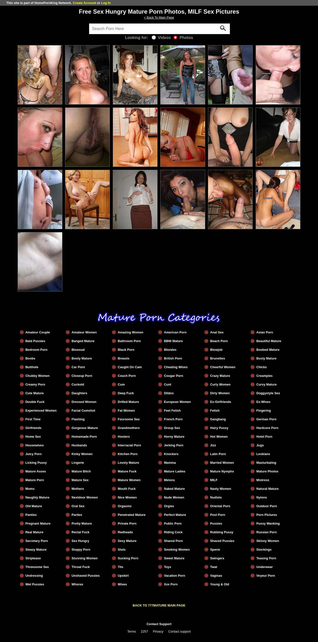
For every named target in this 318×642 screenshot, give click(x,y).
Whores (77, 584)
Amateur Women (84, 332)
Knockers (171, 454)
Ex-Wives (263, 402)
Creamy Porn (35, 384)
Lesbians (263, 454)
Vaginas (216, 575)
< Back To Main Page (159, 17)
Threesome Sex (37, 567)
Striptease (33, 558)
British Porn (173, 358)
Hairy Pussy (219, 428)
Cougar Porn (173, 376)
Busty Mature (266, 358)
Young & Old (219, 584)
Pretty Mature (82, 523)
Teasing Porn (266, 558)
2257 (144, 631)
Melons (169, 480)
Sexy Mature (127, 541)
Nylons (261, 497)
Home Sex (33, 436)
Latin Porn (218, 454)
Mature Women (129, 480)
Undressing (34, 575)
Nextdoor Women (85, 497)
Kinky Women (82, 454)
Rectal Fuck (80, 532)
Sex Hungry (80, 541)
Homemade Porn (84, 436)
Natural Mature (267, 489)
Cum (121, 384)
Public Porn (173, 523)
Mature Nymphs (222, 471)
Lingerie (78, 462)
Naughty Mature (37, 497)
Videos (161, 38)
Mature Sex (80, 480)
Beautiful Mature (268, 341)
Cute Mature (34, 393)
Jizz (213, 445)
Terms (131, 631)
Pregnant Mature (37, 523)
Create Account (84, 3)
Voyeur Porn (265, 575)
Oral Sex (78, 506)
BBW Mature (173, 341)
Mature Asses (35, 471)
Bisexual (78, 350)
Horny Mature (174, 436)
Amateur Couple (37, 332)
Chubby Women (37, 376)
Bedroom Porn (36, 350)
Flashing (78, 419)
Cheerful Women (222, 367)
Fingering (263, 410)
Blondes (170, 350)
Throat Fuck (81, 567)
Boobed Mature (267, 350)
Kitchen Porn (128, 454)
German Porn (266, 419)
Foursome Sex (129, 419)
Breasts (123, 358)
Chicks (261, 367)
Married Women (222, 462)
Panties (31, 515)
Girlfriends (33, 428)
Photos (183, 38)
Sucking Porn (128, 558)
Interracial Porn (129, 445)
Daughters (79, 393)
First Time (32, 419)
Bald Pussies (35, 341)
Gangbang (218, 419)
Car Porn (78, 367)
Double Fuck (34, 402)
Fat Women (126, 410)
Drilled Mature (128, 402)
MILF (214, 480)
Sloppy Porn (81, 549)
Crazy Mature (220, 376)
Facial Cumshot (83, 410)
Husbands (79, 445)
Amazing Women (130, 332)
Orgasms (124, 506)
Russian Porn (266, 532)
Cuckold (78, 384)
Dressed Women (84, 402)
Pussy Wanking (268, 523)
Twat (213, 567)
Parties (77, 515)
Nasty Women (220, 489)
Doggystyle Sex (268, 393)
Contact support (179, 631)
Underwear (264, 567)
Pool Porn (217, 515)
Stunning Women (85, 558)
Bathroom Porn (129, 341)
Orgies (169, 506)
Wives (122, 584)
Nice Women (127, 497)
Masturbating (266, 462)
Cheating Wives (176, 367)
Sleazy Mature (35, 549)
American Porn (175, 332)
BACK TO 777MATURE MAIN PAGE (159, 605)
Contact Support (159, 624)
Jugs (260, 445)
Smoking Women (177, 549)
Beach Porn (219, 341)
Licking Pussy (36, 462)
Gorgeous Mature (85, 428)
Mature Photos (267, 471)
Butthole (31, 367)
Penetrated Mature (132, 515)
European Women (177, 402)
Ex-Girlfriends (220, 402)
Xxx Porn (171, 584)
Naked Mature (174, 489)
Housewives (34, 445)
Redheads (125, 532)
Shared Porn (173, 541)
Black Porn (126, 350)
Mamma (170, 462)
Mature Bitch (81, 471)
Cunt (167, 384)
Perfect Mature (175, 515)
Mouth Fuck (127, 489)
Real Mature (34, 532)
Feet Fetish (172, 410)
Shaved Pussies (222, 541)
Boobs (30, 358)
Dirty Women (220, 393)
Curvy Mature (266, 384)
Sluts (121, 549)
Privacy (158, 631)
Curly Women (220, 384)
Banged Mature (83, 341)
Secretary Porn (36, 541)
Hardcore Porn (267, 428)
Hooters (124, 436)
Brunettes (217, 358)
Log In (106, 3)
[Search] (159, 28)
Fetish (215, 410)
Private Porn (127, 523)
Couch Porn (127, 376)
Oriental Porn (220, 506)
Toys (167, 567)
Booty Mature (82, 358)
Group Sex (172, 428)
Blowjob (216, 350)
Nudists (216, 497)
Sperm (215, 549)
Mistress (262, 480)
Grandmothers (129, 428)
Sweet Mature (174, 558)
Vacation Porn (174, 575)
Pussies (216, 523)
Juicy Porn (33, 454)
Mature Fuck (127, 471)
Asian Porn (264, 332)
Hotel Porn (264, 436)
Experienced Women (41, 410)
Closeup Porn (82, 376)
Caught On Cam (130, 367)
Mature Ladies (174, 471)
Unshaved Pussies (86, 575)
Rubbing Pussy (221, 532)
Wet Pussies (34, 584)
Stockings (264, 549)
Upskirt (123, 575)
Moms (30, 489)
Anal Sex (217, 332)
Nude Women (174, 497)
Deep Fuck (126, 393)
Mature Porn (34, 480)
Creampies (264, 376)
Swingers (217, 558)
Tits (120, 567)
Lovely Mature (128, 462)
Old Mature (33, 506)
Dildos (169, 393)
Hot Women (219, 436)
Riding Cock (173, 532)
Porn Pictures (266, 515)
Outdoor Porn (266, 506)
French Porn (173, 419)
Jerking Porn (173, 445)
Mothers (78, 489)
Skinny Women (267, 541)
